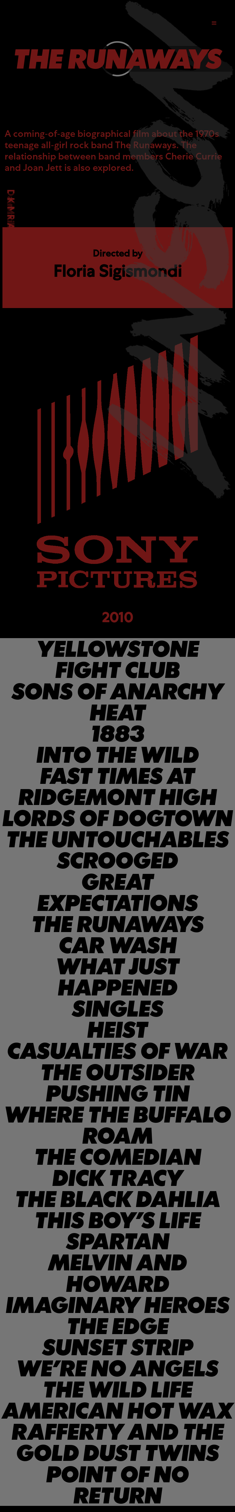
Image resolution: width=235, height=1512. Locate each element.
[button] (214, 23)
